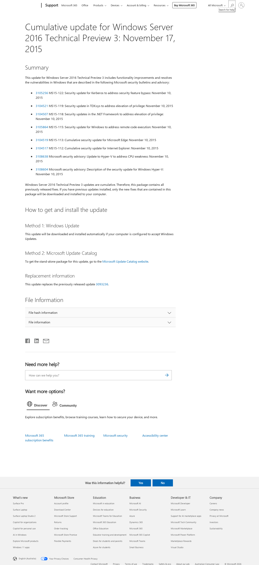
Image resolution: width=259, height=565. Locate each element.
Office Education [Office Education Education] (100, 528)
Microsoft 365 (69, 5)
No (163, 483)
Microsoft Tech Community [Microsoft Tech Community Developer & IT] (183, 522)
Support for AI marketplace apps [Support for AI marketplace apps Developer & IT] (186, 515)
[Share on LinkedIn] (35, 340)
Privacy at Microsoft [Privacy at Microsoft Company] (219, 515)
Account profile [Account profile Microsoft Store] (61, 503)
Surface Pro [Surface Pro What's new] (18, 503)
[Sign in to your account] (241, 5)
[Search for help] (231, 5)
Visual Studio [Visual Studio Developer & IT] (177, 547)
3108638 (42, 156)
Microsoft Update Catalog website (125, 261)
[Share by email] (44, 340)
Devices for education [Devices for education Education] (103, 509)
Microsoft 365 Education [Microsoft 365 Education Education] (104, 522)
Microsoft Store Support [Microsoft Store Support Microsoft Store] (65, 515)
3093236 (102, 284)
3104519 (42, 140)
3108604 (42, 169)
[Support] (51, 5)
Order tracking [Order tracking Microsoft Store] (61, 528)
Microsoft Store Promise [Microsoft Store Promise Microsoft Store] (65, 534)
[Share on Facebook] (28, 340)
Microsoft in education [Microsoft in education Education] (103, 503)
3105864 (42, 127)
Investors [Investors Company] (214, 522)
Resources (159, 5)
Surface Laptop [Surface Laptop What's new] (20, 509)
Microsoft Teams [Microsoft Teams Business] (137, 541)
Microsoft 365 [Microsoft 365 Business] (136, 528)
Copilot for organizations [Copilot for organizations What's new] (24, 522)
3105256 (42, 93)
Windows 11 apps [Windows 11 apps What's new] (21, 547)
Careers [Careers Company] (213, 503)
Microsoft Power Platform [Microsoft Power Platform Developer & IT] (183, 534)
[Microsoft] (26, 5)
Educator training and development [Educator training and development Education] (109, 534)
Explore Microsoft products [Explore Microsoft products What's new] (25, 541)
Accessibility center (155, 435)
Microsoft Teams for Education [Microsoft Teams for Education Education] (107, 515)
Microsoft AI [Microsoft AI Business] (135, 503)
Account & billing (136, 5)
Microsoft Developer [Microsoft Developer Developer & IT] (180, 503)
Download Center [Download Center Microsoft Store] (62, 509)
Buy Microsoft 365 (184, 5)
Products (98, 5)
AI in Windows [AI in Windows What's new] (19, 534)
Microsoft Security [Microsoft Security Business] (138, 509)
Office (85, 5)
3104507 (42, 114)
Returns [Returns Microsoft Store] (58, 522)
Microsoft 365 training (79, 435)
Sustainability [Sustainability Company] (216, 528)
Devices (115, 5)
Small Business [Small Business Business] (136, 547)
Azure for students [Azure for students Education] (101, 547)
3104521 (42, 106)
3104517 (42, 148)
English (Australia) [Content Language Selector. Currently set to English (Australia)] (27, 558)
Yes (141, 483)
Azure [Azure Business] (132, 515)
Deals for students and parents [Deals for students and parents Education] (107, 541)
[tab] (38, 405)
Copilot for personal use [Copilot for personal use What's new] (24, 528)
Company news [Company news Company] (217, 509)
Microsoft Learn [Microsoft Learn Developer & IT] (178, 509)
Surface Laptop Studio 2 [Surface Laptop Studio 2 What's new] (24, 515)
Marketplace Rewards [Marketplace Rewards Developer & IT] (181, 541)
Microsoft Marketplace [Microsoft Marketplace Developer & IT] (181, 528)
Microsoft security (115, 435)
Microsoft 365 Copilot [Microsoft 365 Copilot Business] (139, 534)
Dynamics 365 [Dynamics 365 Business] (136, 522)
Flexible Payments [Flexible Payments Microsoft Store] (62, 541)
